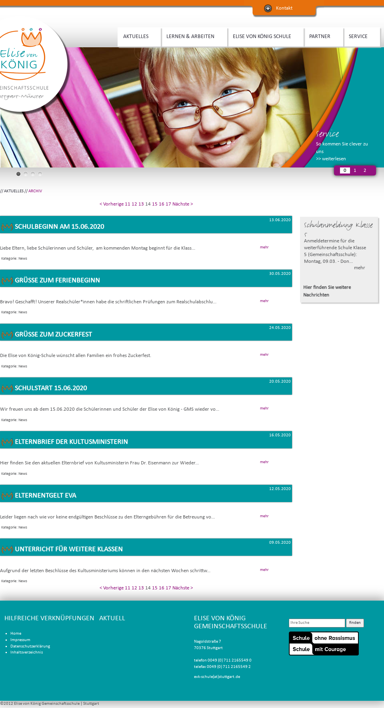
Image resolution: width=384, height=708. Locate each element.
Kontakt (284, 8)
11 (127, 204)
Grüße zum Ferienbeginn (57, 280)
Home (15, 633)
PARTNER (321, 36)
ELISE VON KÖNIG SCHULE (263, 36)
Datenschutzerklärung (30, 646)
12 (134, 204)
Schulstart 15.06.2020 (51, 388)
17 (168, 204)
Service (327, 133)
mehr (359, 267)
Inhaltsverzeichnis (26, 652)
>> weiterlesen (331, 158)
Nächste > (182, 204)
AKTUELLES (137, 36)
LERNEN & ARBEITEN (192, 36)
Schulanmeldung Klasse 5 (338, 229)
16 (161, 204)
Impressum (20, 640)
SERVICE (359, 36)
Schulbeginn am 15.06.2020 (59, 227)
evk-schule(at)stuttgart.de (217, 677)
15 (155, 204)
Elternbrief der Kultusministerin (71, 442)
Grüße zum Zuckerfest (53, 335)
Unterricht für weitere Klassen (69, 549)
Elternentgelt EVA (45, 496)
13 (141, 204)
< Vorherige (112, 204)
